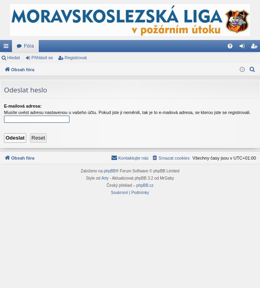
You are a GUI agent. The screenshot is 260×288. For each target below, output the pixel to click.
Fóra (29, 46)
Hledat (13, 57)
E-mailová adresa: (23, 106)
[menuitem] (230, 46)
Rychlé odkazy (7, 47)
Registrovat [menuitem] (256, 47)
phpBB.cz (144, 185)
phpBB (110, 171)
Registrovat (76, 57)
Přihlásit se (42, 57)
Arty (105, 178)
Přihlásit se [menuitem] (244, 47)
